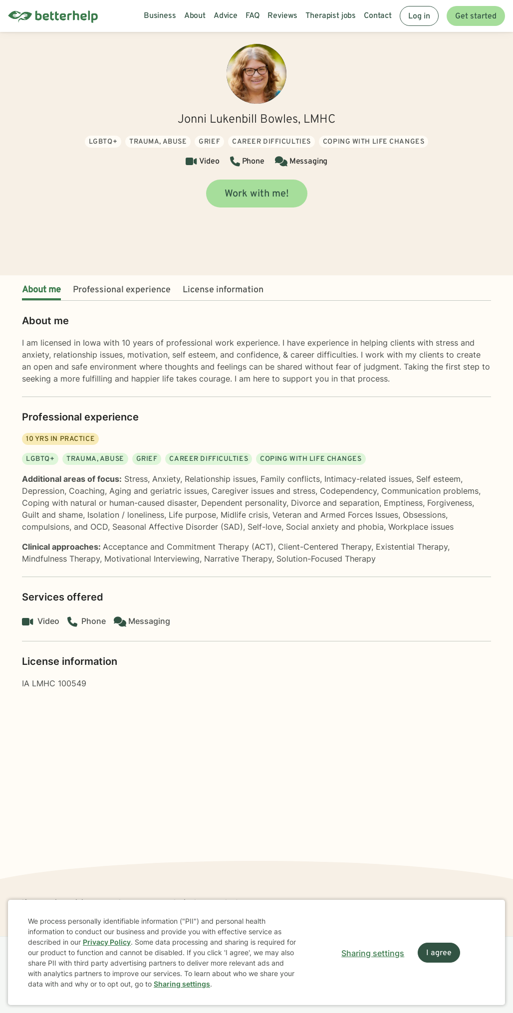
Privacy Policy (107, 942)
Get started (476, 16)
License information (223, 290)
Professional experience (122, 290)
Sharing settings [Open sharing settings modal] (372, 953)
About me (41, 290)
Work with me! (257, 194)
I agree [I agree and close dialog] (439, 953)
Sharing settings (182, 984)
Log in (419, 16)
